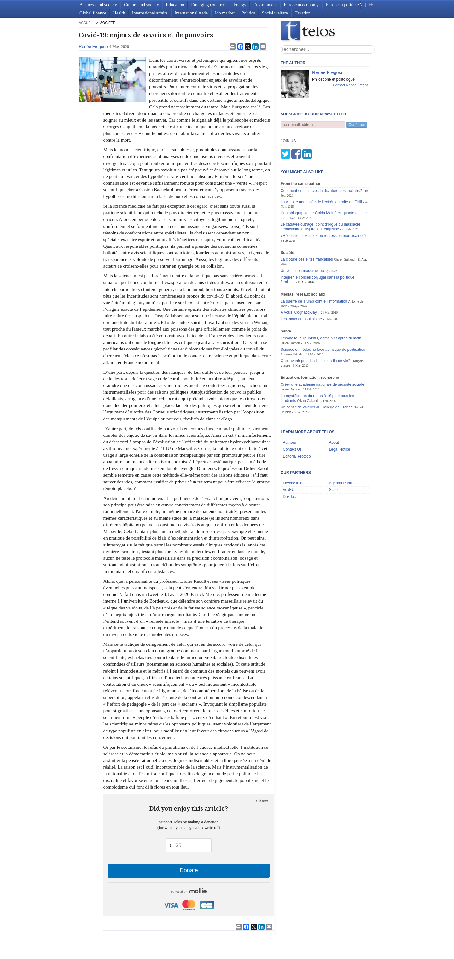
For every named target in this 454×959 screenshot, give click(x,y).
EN (359, 5)
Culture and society (141, 4)
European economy (301, 4)
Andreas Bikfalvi (292, 323)
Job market (225, 12)
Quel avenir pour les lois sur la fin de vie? (315, 329)
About (334, 411)
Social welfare (275, 12)
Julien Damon (290, 312)
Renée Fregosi (92, 46)
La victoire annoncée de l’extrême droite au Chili (322, 171)
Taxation (303, 12)
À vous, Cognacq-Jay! (299, 281)
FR (371, 5)
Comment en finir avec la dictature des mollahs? (321, 159)
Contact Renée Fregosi (351, 85)
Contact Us (292, 418)
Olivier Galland (344, 228)
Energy (239, 4)
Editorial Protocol (297, 425)
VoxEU (288, 458)
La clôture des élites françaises (307, 228)
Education (175, 4)
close (262, 800)
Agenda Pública (342, 452)
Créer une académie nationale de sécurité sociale (322, 353)
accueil (86, 23)
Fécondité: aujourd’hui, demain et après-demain (321, 307)
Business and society (98, 4)
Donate (189, 870)
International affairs (150, 12)
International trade (191, 12)
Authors (289, 411)
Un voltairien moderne (299, 239)
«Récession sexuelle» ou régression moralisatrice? (324, 204)
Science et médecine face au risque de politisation (323, 318)
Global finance (92, 12)
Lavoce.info (292, 452)
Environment (265, 4)
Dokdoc (289, 465)
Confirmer (356, 125)
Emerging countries (208, 4)
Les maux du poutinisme (301, 288)
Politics (248, 12)
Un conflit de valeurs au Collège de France (316, 376)
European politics (341, 4)
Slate (333, 458)
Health (119, 12)
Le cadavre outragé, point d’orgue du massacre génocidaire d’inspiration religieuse (320, 195)
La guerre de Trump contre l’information (314, 270)
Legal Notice (339, 418)
